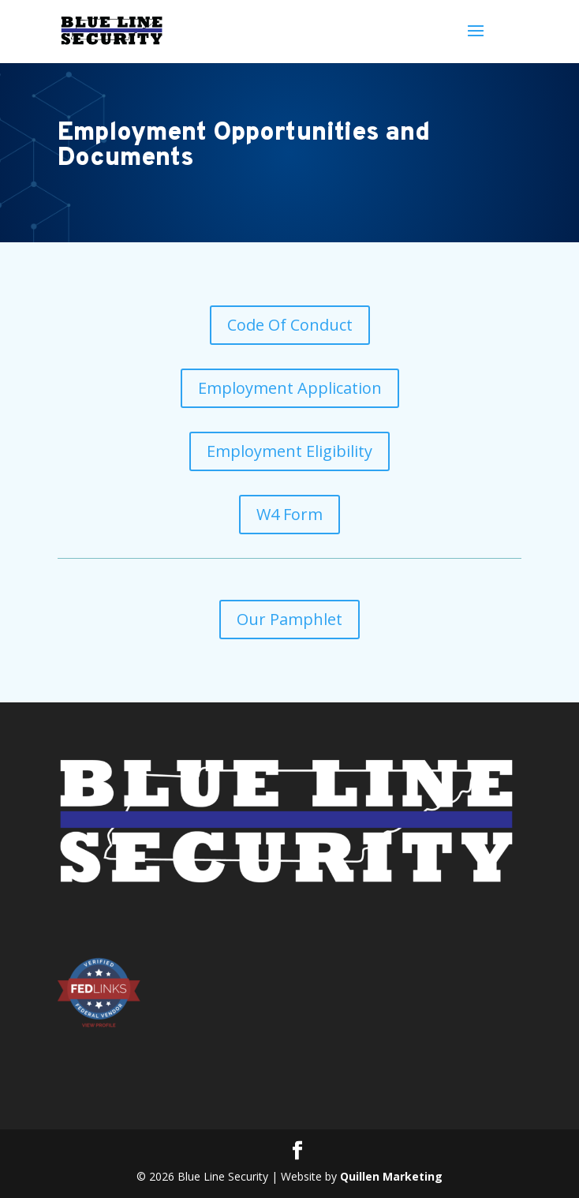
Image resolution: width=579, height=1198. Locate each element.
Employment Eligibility (289, 451)
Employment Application (290, 388)
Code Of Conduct (290, 324)
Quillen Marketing (391, 1176)
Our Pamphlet (289, 619)
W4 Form (289, 514)
